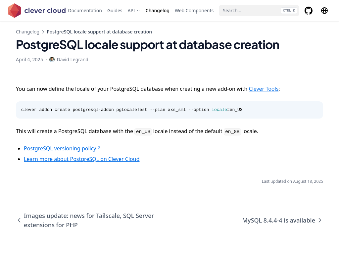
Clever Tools (264, 88)
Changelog (27, 31)
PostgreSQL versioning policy (63, 148)
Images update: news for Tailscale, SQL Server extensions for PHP (85, 220)
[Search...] (259, 10)
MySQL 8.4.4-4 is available (282, 220)
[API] (134, 11)
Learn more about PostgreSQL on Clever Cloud (82, 159)
